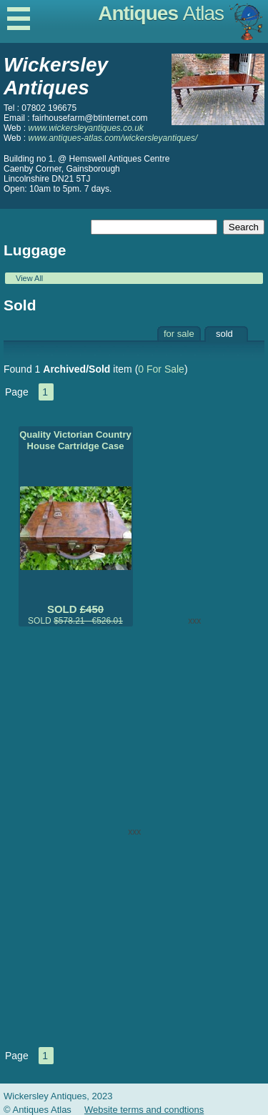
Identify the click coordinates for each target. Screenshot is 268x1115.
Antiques (161, 13)
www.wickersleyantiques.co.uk (85, 128)
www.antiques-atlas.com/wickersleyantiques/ (112, 138)
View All (29, 278)
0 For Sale (161, 369)
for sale (179, 333)
